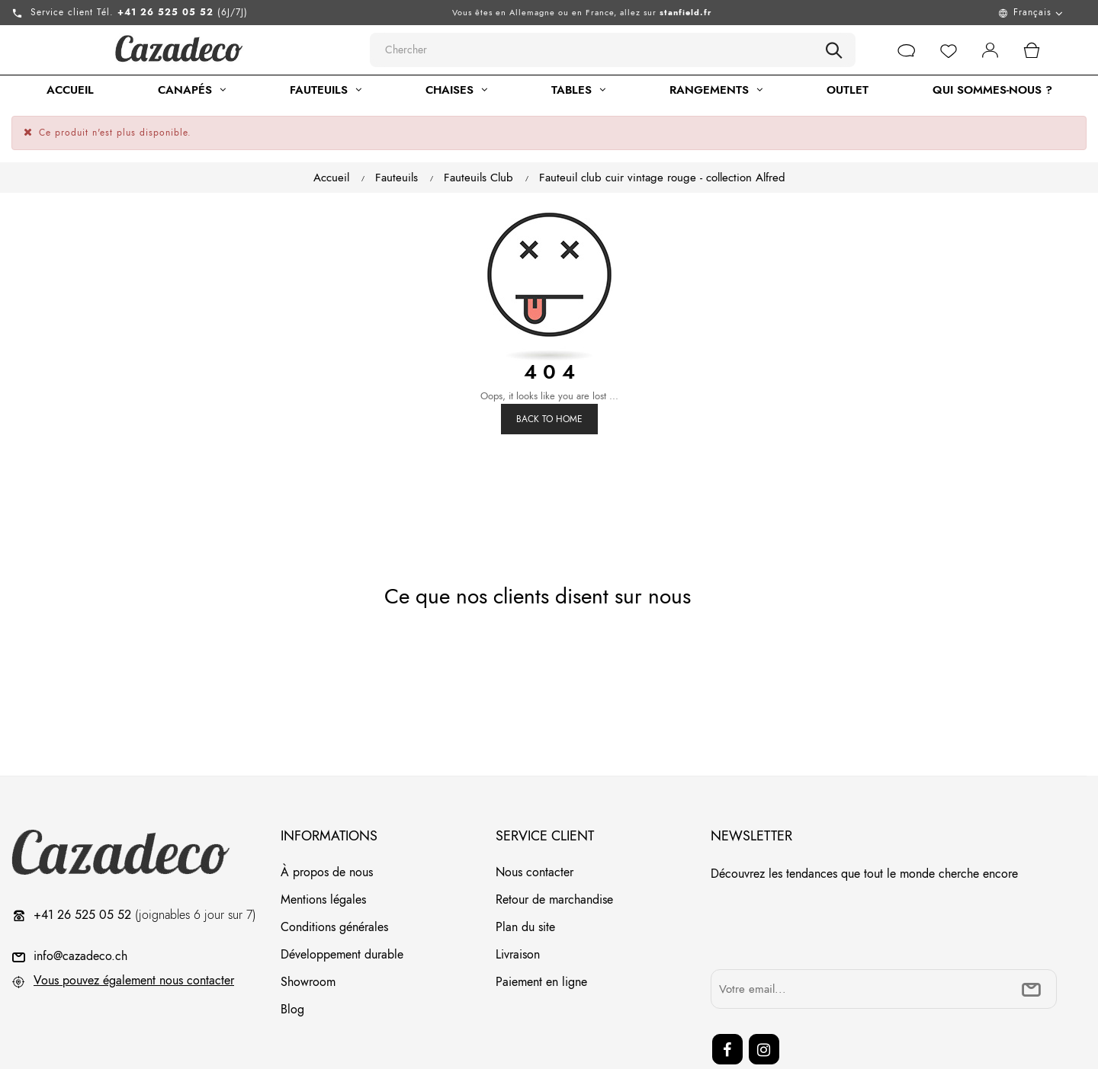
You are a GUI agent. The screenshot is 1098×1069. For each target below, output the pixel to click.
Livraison (518, 897)
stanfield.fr (686, 12)
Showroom (308, 924)
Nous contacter (534, 815)
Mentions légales (323, 842)
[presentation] (826, 870)
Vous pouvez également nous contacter (134, 923)
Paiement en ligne (541, 924)
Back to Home (549, 362)
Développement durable (342, 897)
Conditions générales (334, 870)
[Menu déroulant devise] (940, 12)
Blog (292, 952)
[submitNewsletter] (1031, 932)
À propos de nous (327, 815)
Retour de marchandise (554, 842)
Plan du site (525, 870)
